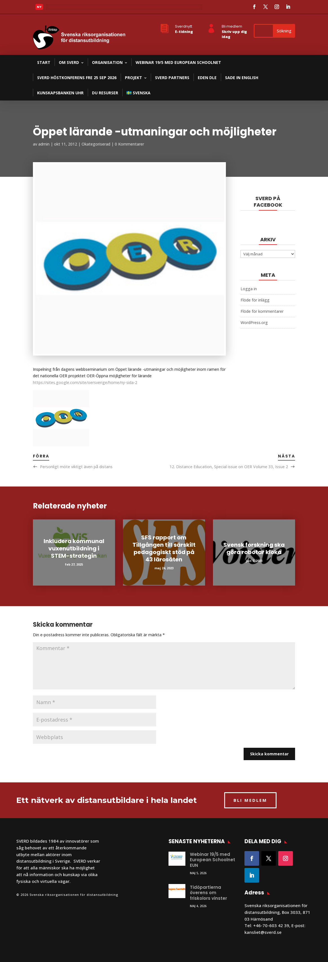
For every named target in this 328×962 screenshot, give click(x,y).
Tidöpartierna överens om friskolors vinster (208, 892)
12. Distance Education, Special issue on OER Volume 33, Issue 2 (229, 466)
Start (43, 62)
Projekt (133, 77)
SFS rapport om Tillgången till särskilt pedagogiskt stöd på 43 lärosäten (164, 548)
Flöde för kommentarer (262, 311)
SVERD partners (172, 77)
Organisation (107, 62)
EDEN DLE (207, 77)
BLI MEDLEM (250, 800)
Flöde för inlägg (255, 300)
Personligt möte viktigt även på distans (76, 466)
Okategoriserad (96, 144)
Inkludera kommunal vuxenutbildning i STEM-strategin (74, 548)
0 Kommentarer (129, 144)
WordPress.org (254, 322)
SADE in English (241, 77)
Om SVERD (69, 62)
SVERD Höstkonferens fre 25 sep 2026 (76, 77)
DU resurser (105, 92)
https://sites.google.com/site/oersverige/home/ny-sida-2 (85, 382)
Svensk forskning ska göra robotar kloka (254, 548)
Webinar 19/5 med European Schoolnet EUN (212, 859)
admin (44, 144)
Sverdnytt (183, 26)
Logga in (249, 288)
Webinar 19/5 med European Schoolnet (178, 62)
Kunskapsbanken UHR (60, 92)
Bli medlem (232, 26)
